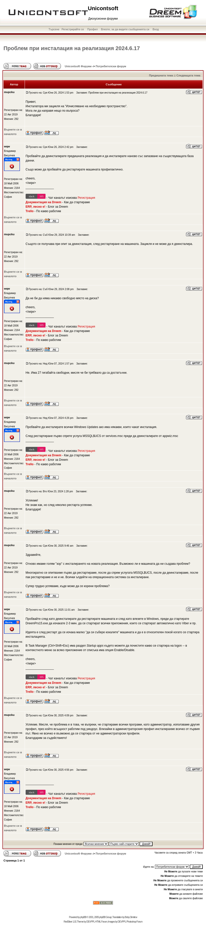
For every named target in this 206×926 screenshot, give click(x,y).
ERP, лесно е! (35, 206)
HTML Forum (101, 921)
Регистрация (86, 197)
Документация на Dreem (43, 202)
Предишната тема (161, 75)
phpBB (83, 917)
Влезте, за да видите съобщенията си (125, 29)
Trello (30, 211)
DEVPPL (90, 921)
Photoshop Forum (134, 921)
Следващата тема (188, 75)
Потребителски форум (111, 66)
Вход (156, 29)
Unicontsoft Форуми (78, 66)
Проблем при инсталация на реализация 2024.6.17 (71, 48)
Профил (92, 29)
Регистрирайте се (72, 29)
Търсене (54, 29)
